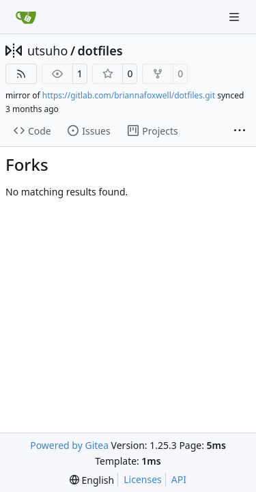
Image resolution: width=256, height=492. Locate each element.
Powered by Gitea (69, 445)
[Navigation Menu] (235, 16)
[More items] (240, 131)
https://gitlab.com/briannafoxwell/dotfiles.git (128, 95)
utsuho (47, 50)
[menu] (92, 480)
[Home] (26, 17)
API (178, 479)
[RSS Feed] (21, 74)
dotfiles (100, 50)
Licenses (143, 479)
